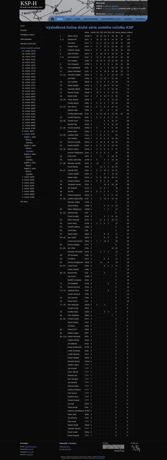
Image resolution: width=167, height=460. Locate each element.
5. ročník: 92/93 (28, 183)
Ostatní (128, 19)
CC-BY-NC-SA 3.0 (99, 458)
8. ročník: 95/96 (28, 134)
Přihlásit (109, 14)
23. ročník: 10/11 (28, 91)
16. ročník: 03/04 (28, 111)
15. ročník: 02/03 (28, 114)
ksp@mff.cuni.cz (31, 447)
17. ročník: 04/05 (28, 108)
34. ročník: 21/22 (28, 60)
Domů (52, 19)
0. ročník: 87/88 (28, 197)
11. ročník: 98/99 (28, 125)
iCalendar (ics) (64, 447)
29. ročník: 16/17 (28, 74)
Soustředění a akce (111, 19)
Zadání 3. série (30, 154)
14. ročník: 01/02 (28, 117)
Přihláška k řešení (27, 35)
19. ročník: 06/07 (28, 102)
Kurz (77, 19)
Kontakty (140, 19)
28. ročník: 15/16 (28, 77)
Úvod (22, 26)
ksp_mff (31, 452)
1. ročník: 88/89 (28, 194)
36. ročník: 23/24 (28, 54)
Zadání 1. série (30, 137)
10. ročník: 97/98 (28, 128)
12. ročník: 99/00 (28, 123)
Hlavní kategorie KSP (31, 7)
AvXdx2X (29, 454)
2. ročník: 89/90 (28, 191)
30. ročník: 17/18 (28, 71)
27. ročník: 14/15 (28, 80)
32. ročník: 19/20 (28, 65)
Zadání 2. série (30, 145)
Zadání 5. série (30, 168)
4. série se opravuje (110, 6)
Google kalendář (65, 449)
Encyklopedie (90, 19)
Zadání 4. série (30, 163)
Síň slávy (23, 202)
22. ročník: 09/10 (28, 94)
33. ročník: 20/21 (28, 62)
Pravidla (23, 30)
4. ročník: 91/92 (28, 186)
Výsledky (29, 143)
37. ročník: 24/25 (28, 51)
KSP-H (28, 3)
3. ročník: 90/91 (28, 189)
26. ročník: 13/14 (28, 82)
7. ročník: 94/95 (28, 177)
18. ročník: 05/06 (28, 105)
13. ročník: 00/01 (28, 120)
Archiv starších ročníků (30, 48)
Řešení (28, 140)
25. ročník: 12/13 (28, 85)
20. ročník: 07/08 (28, 100)
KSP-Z (68, 19)
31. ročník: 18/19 (28, 68)
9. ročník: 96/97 (28, 131)
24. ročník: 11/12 (28, 88)
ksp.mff (30, 449)
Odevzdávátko (26, 39)
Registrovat (119, 14)
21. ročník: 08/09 (28, 97)
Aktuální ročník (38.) (28, 44)
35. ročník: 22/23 (28, 57)
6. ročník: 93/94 (28, 180)
